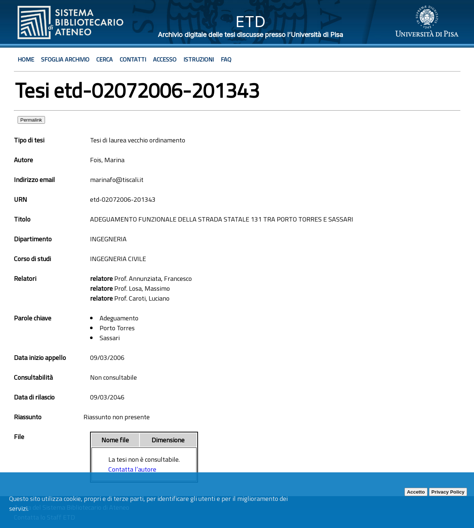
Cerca (104, 59)
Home (26, 59)
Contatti (133, 59)
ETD (250, 21)
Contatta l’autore (132, 469)
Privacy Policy (448, 492)
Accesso (164, 59)
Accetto (416, 492)
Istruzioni (198, 59)
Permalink (31, 120)
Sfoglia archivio (65, 59)
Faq (226, 59)
